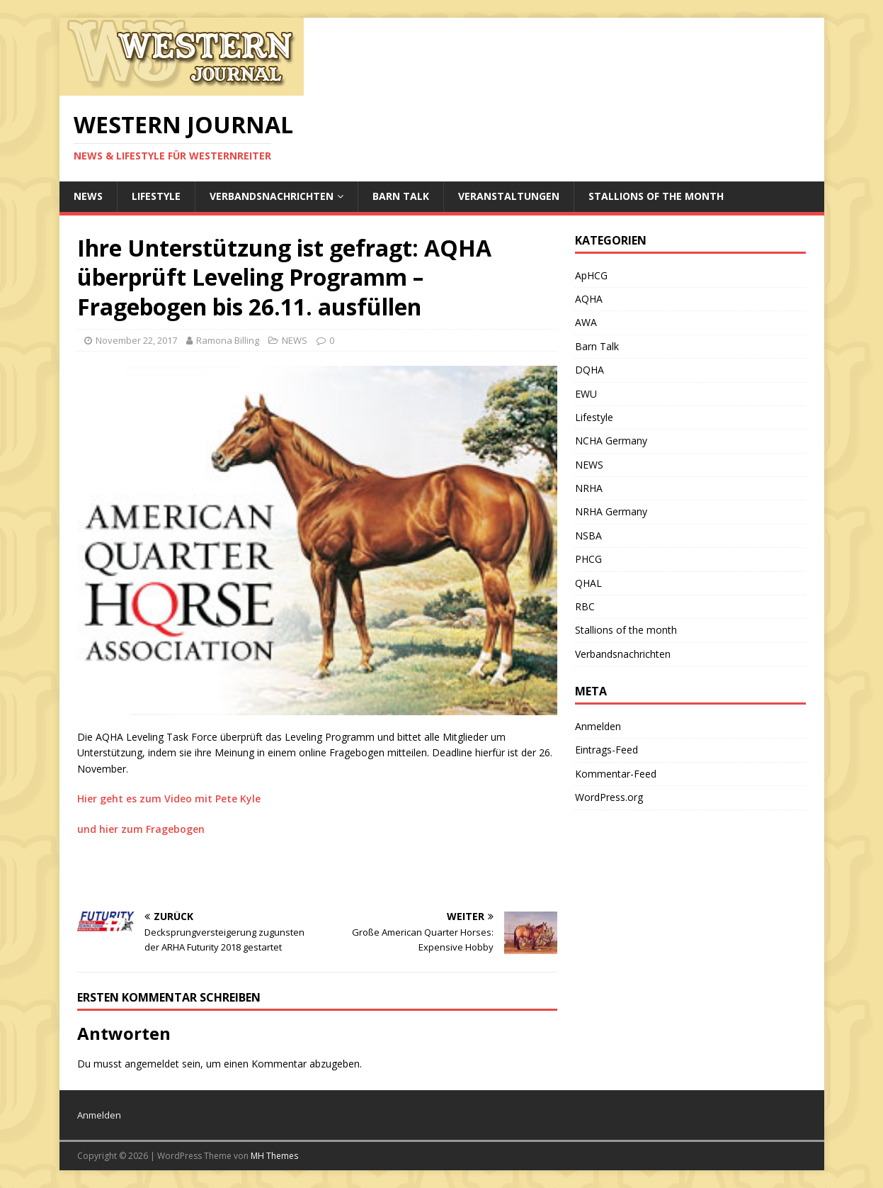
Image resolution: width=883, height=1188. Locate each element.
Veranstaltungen (508, 196)
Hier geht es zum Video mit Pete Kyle (169, 798)
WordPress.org (609, 797)
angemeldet (152, 1063)
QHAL (588, 583)
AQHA (589, 299)
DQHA (589, 369)
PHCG (588, 559)
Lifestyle (156, 196)
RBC (585, 606)
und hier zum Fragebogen (141, 829)
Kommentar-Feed (615, 773)
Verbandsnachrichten (272, 196)
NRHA (589, 488)
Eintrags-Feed (606, 749)
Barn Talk (400, 196)
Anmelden (598, 726)
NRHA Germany (611, 511)
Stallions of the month (656, 196)
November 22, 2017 (136, 340)
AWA (586, 322)
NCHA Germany (611, 440)
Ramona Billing (227, 340)
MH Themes (274, 1156)
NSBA (588, 535)
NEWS (88, 196)
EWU (586, 393)
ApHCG (591, 275)
